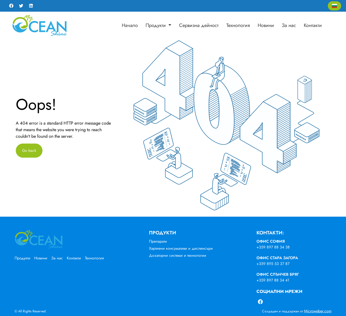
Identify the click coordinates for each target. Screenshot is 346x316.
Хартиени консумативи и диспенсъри (181, 248)
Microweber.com (317, 311)
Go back (29, 150)
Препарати (158, 241)
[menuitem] (130, 25)
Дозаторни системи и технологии (177, 255)
